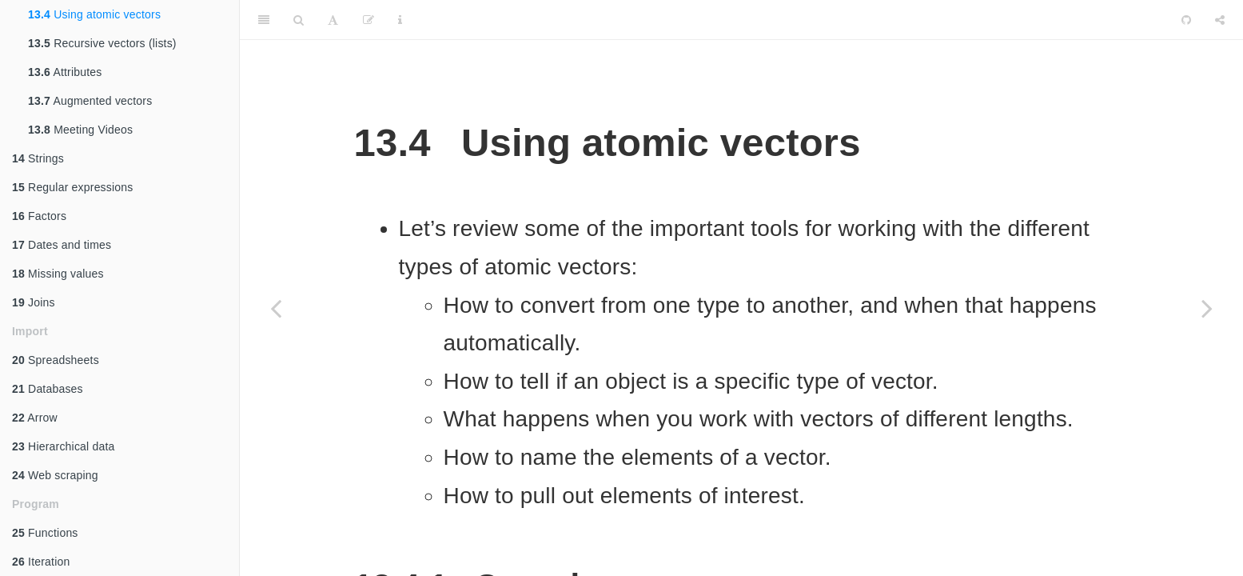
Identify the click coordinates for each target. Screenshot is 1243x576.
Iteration (41, 561)
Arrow (35, 417)
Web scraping (55, 475)
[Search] (298, 20)
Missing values (58, 273)
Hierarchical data (63, 446)
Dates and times (61, 244)
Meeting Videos (80, 129)
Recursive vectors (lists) (102, 43)
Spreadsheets (55, 360)
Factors (39, 216)
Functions (45, 532)
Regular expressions (72, 187)
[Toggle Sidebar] (263, 20)
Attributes (65, 72)
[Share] (1220, 20)
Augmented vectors (90, 100)
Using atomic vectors (94, 14)
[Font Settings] (333, 20)
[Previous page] (276, 308)
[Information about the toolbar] (400, 20)
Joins (33, 302)
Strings (38, 158)
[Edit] (368, 20)
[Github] (1186, 20)
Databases (47, 388)
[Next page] (1207, 308)
